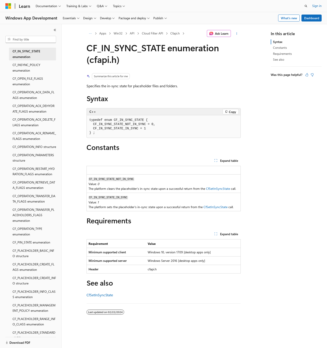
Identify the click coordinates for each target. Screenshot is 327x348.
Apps (102, 33)
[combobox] (30, 39)
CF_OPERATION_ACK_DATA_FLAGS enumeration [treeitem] (33, 95)
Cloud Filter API (152, 33)
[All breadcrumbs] (90, 33)
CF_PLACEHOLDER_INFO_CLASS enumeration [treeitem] (34, 294)
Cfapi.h (175, 33)
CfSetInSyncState (218, 188)
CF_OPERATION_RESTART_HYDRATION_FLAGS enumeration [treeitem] (34, 171)
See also (278, 59)
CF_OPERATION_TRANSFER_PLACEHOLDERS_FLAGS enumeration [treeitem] (33, 215)
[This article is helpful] (307, 74)
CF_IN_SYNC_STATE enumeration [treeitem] (26, 54)
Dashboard (311, 18)
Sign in (317, 6)
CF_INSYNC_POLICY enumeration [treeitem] (26, 68)
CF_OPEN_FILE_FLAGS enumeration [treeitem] (28, 81)
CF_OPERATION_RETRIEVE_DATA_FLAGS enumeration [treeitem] (34, 185)
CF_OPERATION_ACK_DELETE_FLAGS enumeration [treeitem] (34, 122)
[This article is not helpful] (312, 74)
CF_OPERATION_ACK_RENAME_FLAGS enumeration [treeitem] (34, 136)
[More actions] (236, 33)
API (132, 33)
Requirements (282, 53)
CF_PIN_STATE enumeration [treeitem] (31, 242)
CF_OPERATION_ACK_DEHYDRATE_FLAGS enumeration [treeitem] (33, 108)
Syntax (277, 42)
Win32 (118, 33)
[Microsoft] (8, 6)
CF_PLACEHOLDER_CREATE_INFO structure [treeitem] (34, 281)
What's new (289, 18)
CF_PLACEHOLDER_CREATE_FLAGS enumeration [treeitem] (33, 267)
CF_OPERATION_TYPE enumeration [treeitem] (27, 231)
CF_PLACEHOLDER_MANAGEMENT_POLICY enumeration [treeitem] (34, 308)
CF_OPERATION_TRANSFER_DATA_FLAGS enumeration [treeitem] (34, 199)
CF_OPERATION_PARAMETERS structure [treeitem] (33, 158)
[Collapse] (55, 30)
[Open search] (305, 6)
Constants (280, 47)
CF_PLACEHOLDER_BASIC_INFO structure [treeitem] (33, 253)
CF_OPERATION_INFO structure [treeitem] (34, 147)
